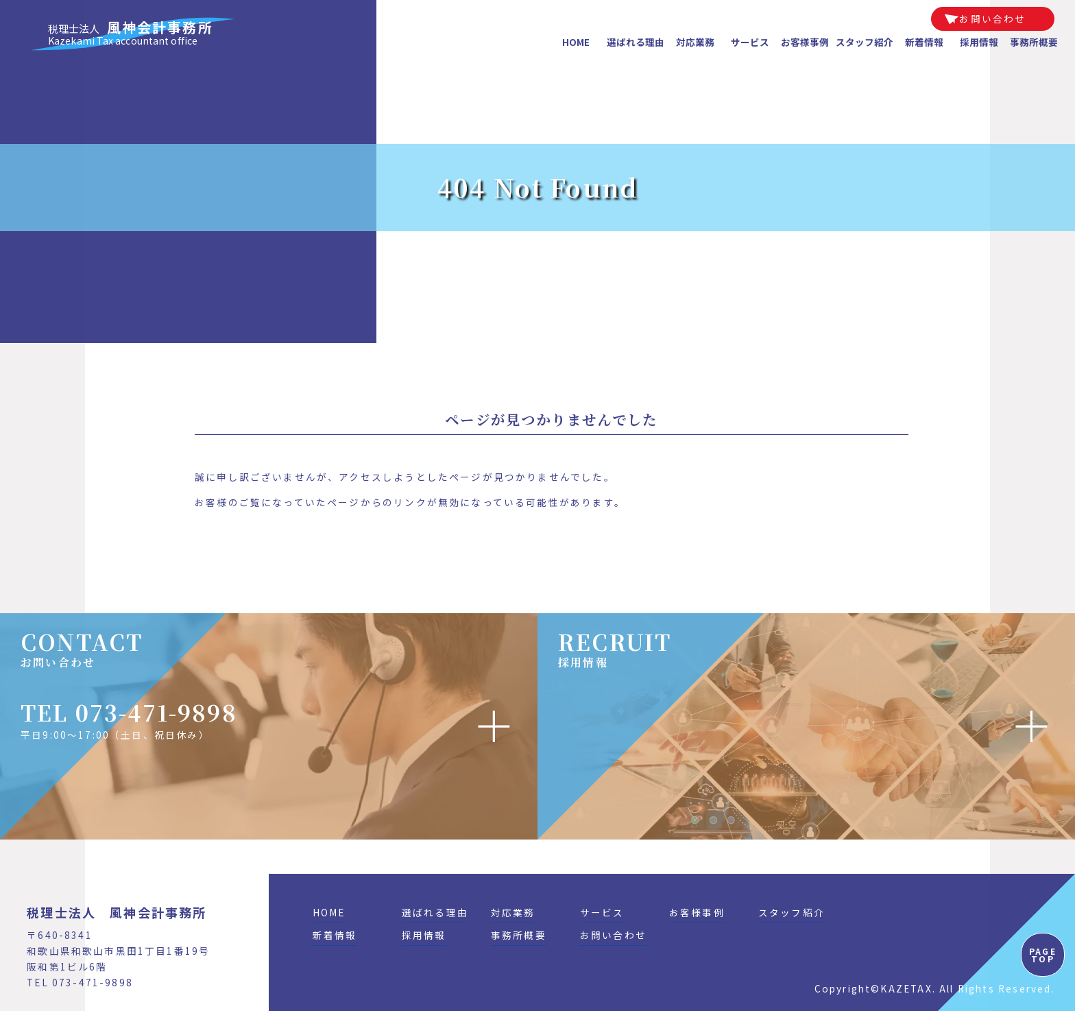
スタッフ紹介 (864, 42)
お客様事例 (805, 42)
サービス (750, 42)
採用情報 (979, 42)
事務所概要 (1034, 42)
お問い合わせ (992, 18)
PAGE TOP (1042, 954)
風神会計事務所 (130, 34)
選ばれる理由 (635, 42)
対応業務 (695, 42)
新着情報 (924, 42)
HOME (576, 42)
